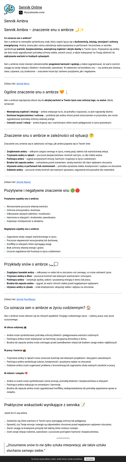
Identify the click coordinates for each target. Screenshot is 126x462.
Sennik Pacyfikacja (25, 299)
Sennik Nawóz (23, 182)
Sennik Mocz (22, 83)
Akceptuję (89, 459)
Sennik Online (30, 7)
